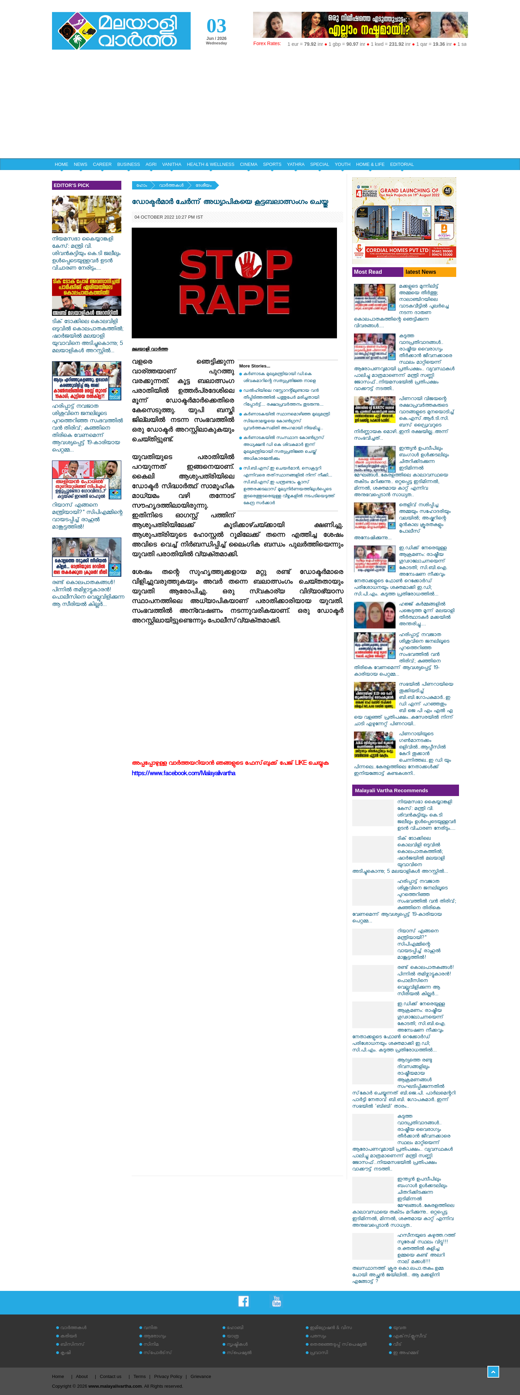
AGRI (151, 164)
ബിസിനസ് (72, 1345)
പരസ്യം (318, 1337)
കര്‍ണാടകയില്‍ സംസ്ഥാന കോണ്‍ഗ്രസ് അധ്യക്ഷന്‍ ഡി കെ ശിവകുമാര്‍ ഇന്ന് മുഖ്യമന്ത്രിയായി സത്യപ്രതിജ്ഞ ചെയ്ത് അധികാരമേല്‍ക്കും (283, 449)
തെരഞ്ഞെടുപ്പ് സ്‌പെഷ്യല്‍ (338, 1345)
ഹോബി (235, 1328)
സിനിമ (151, 1345)
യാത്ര (233, 1337)
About (82, 1376)
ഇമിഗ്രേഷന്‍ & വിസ (331, 1328)
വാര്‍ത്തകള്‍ (171, 186)
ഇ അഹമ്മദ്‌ (406, 1353)
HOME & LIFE (370, 164)
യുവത (399, 1328)
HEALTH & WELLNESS (210, 164)
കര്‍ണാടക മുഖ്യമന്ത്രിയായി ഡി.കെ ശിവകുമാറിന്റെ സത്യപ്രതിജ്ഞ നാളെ (279, 378)
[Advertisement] (260, 106)
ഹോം (141, 186)
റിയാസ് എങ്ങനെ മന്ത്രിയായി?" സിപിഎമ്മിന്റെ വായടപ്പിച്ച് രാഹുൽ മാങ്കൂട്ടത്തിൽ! (87, 513)
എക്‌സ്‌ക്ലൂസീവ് (410, 1337)
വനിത (150, 1328)
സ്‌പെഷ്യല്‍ (239, 1353)
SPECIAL (319, 164)
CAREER (102, 164)
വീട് (397, 1345)
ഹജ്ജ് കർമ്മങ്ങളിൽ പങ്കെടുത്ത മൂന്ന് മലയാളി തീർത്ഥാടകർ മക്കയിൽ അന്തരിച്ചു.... (426, 615)
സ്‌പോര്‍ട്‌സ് (158, 1353)
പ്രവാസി (319, 1353)
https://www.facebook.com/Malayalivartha (183, 774)
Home (58, 1376)
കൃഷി (65, 1353)
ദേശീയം (203, 186)
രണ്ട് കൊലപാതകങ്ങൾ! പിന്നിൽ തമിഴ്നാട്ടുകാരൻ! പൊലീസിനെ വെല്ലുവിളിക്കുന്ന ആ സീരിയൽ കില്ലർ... (88, 590)
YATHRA (296, 164)
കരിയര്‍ (68, 1337)
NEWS (80, 164)
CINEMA (249, 164)
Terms (139, 1376)
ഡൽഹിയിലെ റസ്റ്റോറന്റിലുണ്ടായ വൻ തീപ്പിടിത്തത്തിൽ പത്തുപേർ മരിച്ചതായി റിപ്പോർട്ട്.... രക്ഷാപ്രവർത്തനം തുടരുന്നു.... (283, 398)
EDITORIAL (402, 164)
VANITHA (171, 164)
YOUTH (343, 164)
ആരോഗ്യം (155, 1337)
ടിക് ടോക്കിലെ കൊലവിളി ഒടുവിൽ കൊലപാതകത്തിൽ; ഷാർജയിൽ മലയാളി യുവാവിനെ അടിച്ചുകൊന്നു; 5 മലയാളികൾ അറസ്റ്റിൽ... (87, 333)
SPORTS (272, 164)
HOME (61, 164)
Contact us (110, 1376)
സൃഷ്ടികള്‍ (237, 1345)
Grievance (201, 1376)
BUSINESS (128, 164)
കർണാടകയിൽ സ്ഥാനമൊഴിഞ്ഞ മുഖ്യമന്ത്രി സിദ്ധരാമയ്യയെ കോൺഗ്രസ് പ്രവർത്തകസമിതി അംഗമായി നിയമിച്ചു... (286, 422)
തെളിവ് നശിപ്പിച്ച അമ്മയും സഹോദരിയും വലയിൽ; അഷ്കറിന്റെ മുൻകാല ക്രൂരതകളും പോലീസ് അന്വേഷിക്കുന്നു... (402, 522)
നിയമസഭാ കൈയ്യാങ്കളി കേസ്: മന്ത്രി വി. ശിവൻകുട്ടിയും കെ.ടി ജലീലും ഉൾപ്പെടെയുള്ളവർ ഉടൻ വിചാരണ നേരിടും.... (86, 251)
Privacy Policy (168, 1376)
